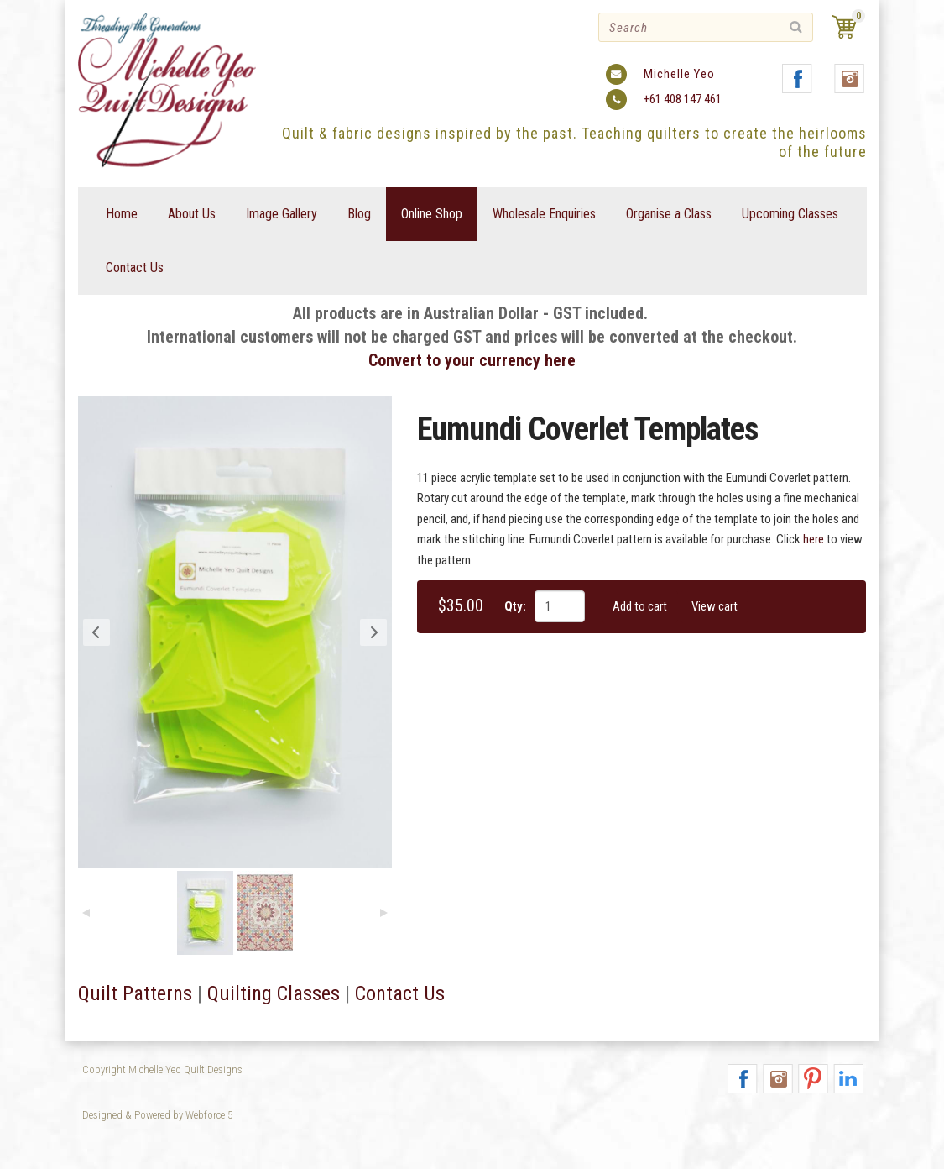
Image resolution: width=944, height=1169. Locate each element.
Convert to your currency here (472, 360)
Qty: (515, 606)
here (813, 539)
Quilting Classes (273, 993)
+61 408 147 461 (683, 99)
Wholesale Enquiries (544, 214)
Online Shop (431, 214)
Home (122, 214)
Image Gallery (281, 214)
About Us (192, 214)
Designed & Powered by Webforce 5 (157, 1115)
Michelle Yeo (679, 73)
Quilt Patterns (135, 993)
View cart (714, 606)
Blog (359, 214)
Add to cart (640, 606)
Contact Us (135, 267)
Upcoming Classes (790, 214)
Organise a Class (669, 214)
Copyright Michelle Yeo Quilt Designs (162, 1069)
